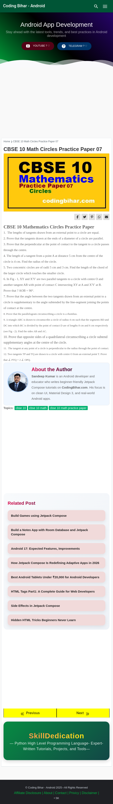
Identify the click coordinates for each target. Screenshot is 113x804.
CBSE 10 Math (38, 408)
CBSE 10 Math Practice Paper (68, 408)
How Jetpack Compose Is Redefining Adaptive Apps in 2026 (55, 563)
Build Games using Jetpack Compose (39, 515)
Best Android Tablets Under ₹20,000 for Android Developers (55, 577)
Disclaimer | (90, 793)
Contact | (61, 793)
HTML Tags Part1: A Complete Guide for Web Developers (53, 591)
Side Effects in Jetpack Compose (35, 605)
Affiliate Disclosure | (28, 793)
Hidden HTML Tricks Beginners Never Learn (43, 620)
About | (49, 793)
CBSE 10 (21, 408)
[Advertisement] (56, 107)
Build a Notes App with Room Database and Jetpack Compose (49, 532)
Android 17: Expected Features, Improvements (45, 548)
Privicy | (75, 793)
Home (7, 141)
